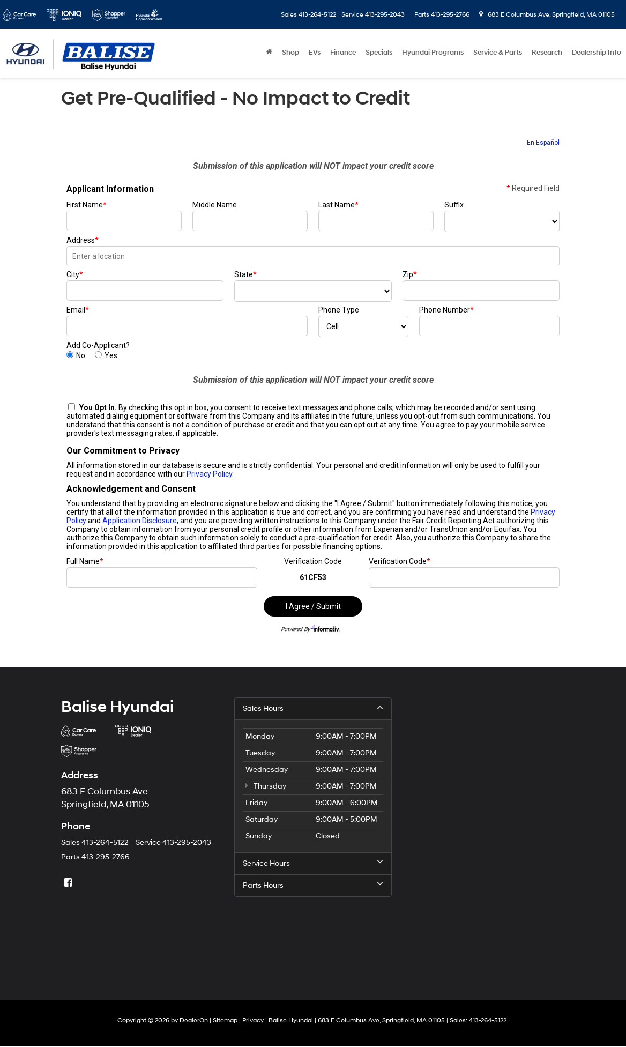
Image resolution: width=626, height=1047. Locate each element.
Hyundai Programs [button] (433, 52)
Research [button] (547, 52)
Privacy (253, 1020)
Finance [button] (343, 52)
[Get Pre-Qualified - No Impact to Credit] (313, 389)
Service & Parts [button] (497, 52)
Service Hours (313, 863)
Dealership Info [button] (596, 52)
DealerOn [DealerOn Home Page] (194, 1020)
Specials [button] (379, 52)
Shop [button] (290, 52)
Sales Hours (313, 708)
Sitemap (225, 1020)
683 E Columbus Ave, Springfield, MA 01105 (547, 15)
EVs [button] (315, 52)
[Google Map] (486, 832)
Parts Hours (313, 885)
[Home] (269, 52)
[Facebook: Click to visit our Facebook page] (69, 883)
